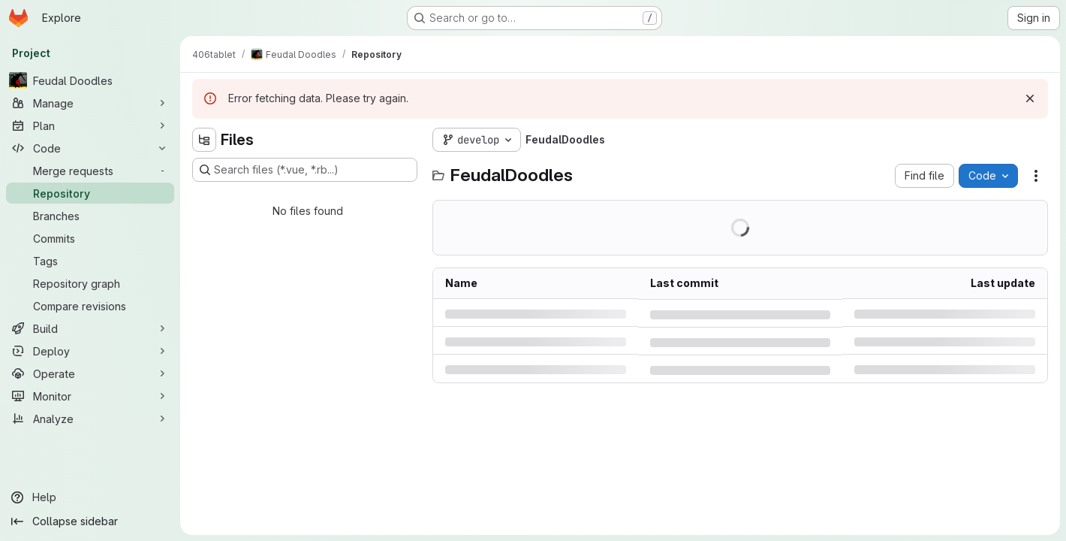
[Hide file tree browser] (204, 140)
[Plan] (90, 125)
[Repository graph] (90, 283)
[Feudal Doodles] (90, 80)
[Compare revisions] (90, 305)
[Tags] (90, 260)
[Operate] (90, 373)
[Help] (90, 497)
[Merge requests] (90, 170)
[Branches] (90, 215)
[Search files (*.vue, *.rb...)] (304, 170)
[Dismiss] (1030, 98)
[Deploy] (90, 350)
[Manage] (90, 102)
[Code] (90, 148)
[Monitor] (90, 396)
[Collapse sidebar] (90, 521)
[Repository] (90, 193)
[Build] (90, 328)
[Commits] (90, 238)
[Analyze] (90, 418)
